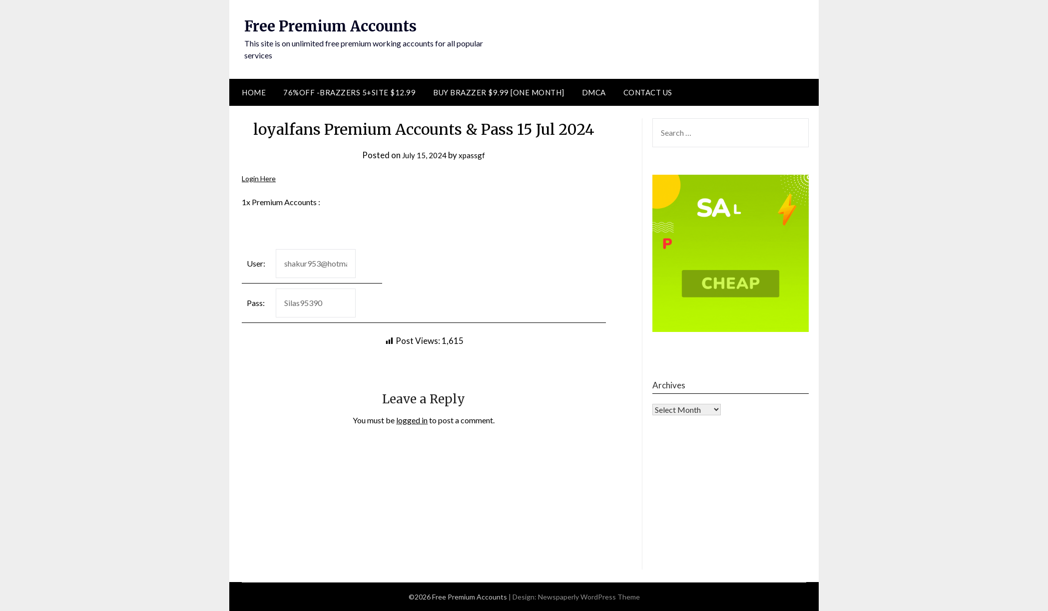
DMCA (594, 92)
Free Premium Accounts (334, 25)
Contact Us (647, 92)
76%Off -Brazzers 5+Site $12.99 (349, 92)
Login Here (261, 178)
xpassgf (475, 155)
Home (254, 92)
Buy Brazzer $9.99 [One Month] (498, 92)
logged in (412, 420)
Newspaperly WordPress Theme (589, 597)
